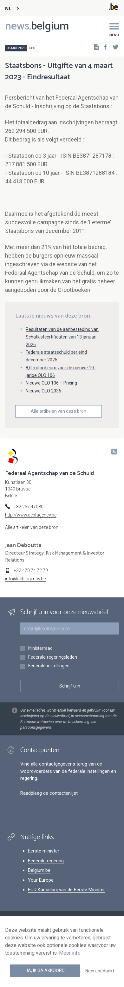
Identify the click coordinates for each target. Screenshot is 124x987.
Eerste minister (43, 851)
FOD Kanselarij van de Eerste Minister (66, 889)
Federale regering (46, 861)
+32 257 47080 (28, 506)
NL (8, 8)
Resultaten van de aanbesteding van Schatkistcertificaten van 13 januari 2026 (62, 337)
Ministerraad (40, 648)
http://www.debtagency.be (30, 514)
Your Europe (41, 880)
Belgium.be (39, 870)
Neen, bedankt (99, 970)
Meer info (70, 953)
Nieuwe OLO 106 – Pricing (51, 382)
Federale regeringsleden (52, 657)
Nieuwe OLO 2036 (43, 390)
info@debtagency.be (25, 578)
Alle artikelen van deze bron (58, 411)
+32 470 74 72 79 (31, 570)
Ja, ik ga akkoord (45, 970)
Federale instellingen (48, 666)
